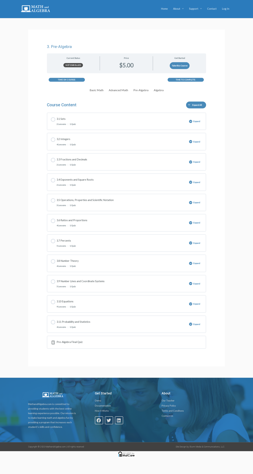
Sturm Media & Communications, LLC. (207, 457)
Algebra (159, 90)
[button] (99, 432)
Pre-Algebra (140, 90)
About (176, 8)
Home (164, 8)
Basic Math (96, 90)
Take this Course (179, 65)
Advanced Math (118, 90)
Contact (212, 8)
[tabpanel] (126, 86)
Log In (225, 8)
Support (193, 8)
